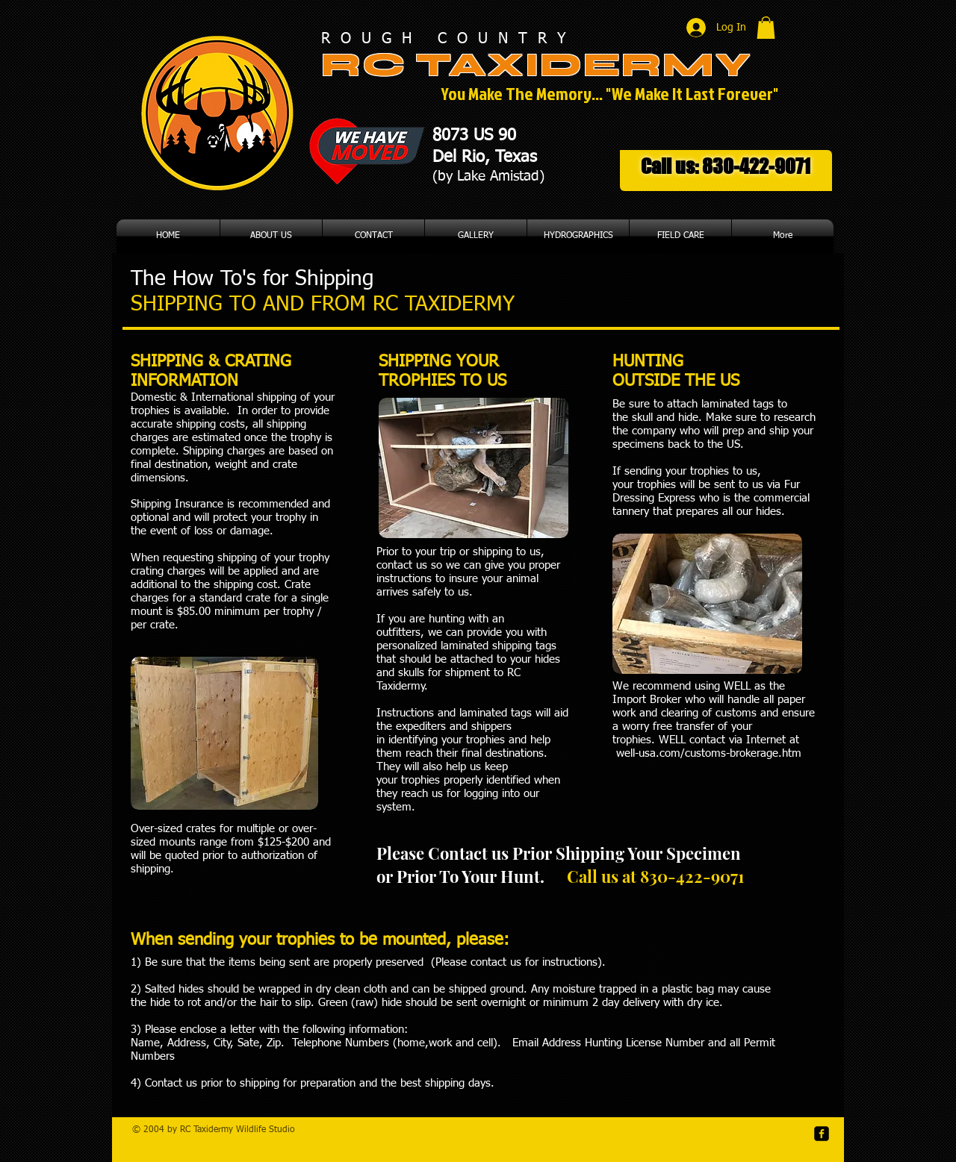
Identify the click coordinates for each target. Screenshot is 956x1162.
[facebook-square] (821, 1133)
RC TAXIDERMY (542, 65)
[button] (766, 27)
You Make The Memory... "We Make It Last (579, 93)
